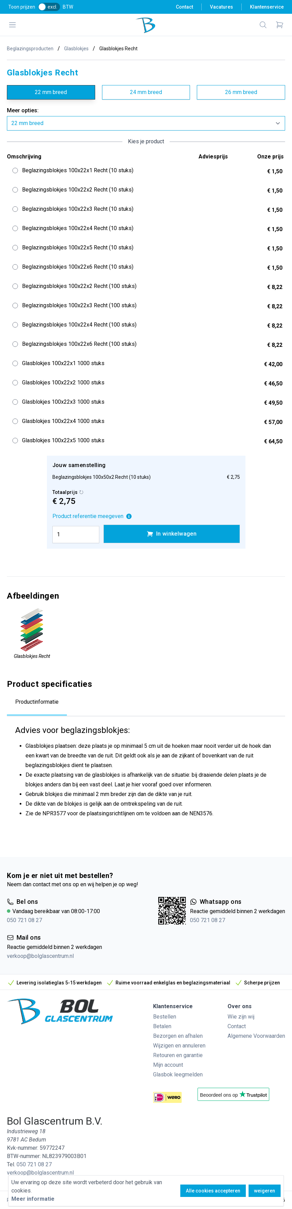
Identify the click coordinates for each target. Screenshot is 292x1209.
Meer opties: (23, 110)
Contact (184, 7)
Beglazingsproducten (30, 48)
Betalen (162, 1026)
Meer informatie (32, 1199)
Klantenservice (267, 7)
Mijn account (168, 1065)
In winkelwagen (172, 533)
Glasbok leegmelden (178, 1074)
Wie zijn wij (241, 1016)
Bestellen (164, 1016)
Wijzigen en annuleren (179, 1045)
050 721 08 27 (24, 920)
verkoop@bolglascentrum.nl (40, 956)
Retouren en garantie (178, 1055)
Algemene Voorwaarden (256, 1036)
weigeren (264, 1191)
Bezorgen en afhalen (178, 1036)
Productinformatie (37, 702)
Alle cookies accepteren (213, 1191)
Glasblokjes (76, 48)
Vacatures (221, 7)
